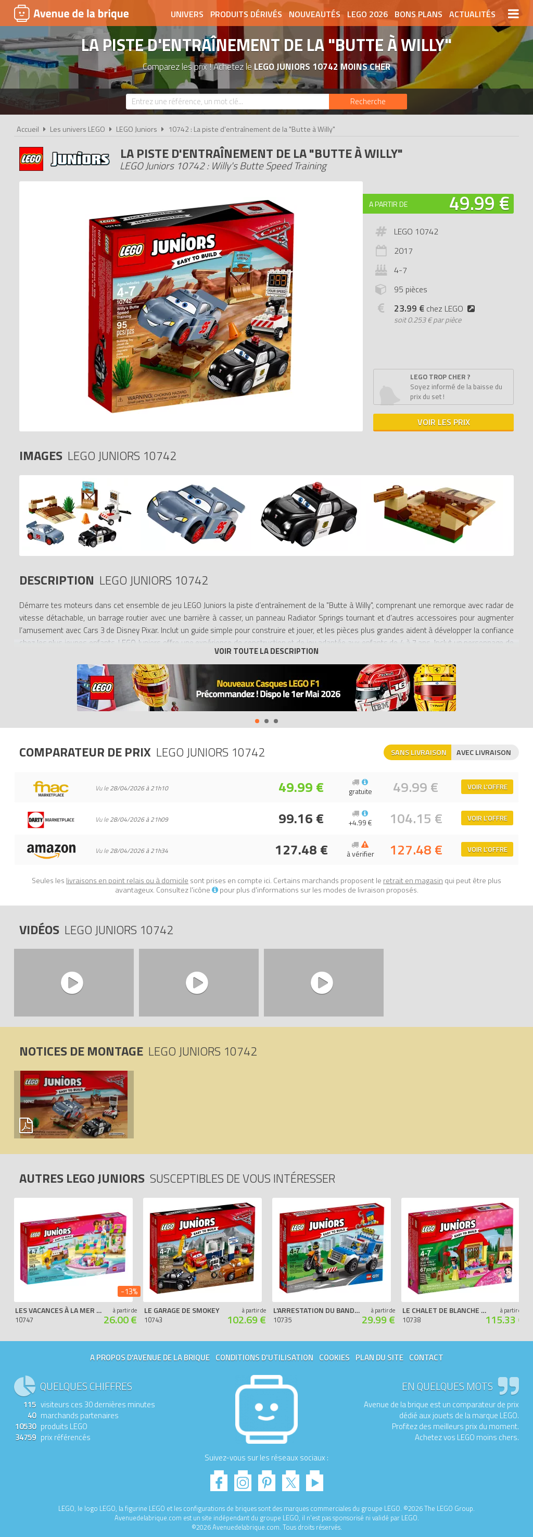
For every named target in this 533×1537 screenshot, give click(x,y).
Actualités (472, 14)
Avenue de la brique (71, 13)
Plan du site (379, 1358)
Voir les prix (443, 422)
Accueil (28, 129)
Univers (187, 14)
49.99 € (479, 203)
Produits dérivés (246, 14)
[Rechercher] (368, 101)
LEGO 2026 (367, 14)
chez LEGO (436, 308)
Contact (426, 1358)
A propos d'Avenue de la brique (150, 1358)
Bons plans (418, 14)
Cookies (334, 1358)
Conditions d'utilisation (264, 1358)
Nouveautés (314, 14)
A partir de (388, 204)
